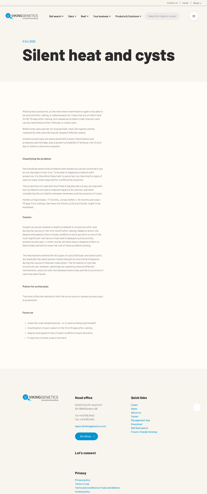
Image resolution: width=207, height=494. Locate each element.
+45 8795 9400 (86, 415)
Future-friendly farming (144, 431)
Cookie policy (82, 491)
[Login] (184, 16)
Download (136, 424)
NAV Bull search (139, 427)
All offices (87, 436)
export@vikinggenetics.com (90, 426)
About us (136, 412)
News (134, 408)
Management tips (140, 420)
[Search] (162, 16)
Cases (134, 404)
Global (196, 3)
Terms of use (82, 483)
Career (134, 416)
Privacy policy (82, 480)
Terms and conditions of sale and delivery (97, 487)
